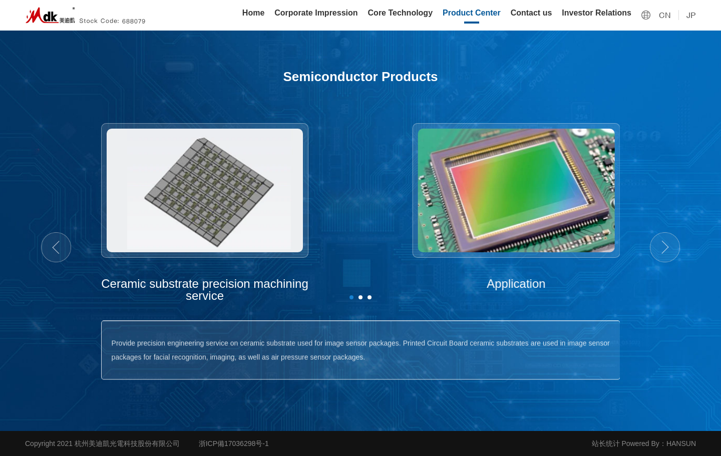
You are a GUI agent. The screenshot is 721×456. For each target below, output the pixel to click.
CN (665, 15)
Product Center (472, 13)
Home (253, 13)
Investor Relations (596, 13)
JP (691, 15)
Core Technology (400, 13)
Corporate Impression (315, 13)
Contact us (531, 13)
